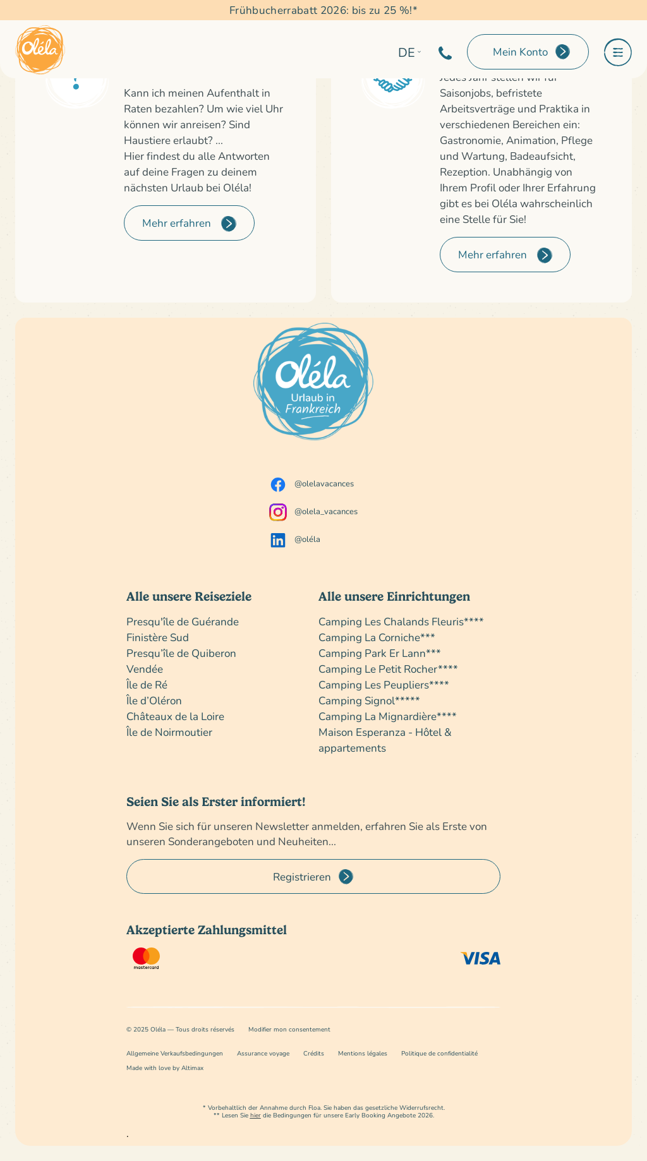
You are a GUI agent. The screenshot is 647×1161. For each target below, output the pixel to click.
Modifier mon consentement (289, 1029)
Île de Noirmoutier (169, 732)
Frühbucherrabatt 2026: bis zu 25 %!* (323, 10)
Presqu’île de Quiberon (181, 653)
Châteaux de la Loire (175, 716)
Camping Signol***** (369, 700)
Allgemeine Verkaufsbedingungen (174, 1053)
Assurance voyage (263, 1053)
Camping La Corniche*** (376, 637)
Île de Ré (146, 684)
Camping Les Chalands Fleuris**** (401, 621)
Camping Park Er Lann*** (379, 653)
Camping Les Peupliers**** (383, 684)
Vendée (144, 668)
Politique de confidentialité (439, 1053)
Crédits (313, 1053)
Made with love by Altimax (164, 1068)
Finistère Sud (157, 637)
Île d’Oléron (154, 700)
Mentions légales (362, 1053)
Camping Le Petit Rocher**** (388, 668)
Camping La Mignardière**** (387, 716)
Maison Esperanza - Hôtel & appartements (385, 740)
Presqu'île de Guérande (182, 621)
